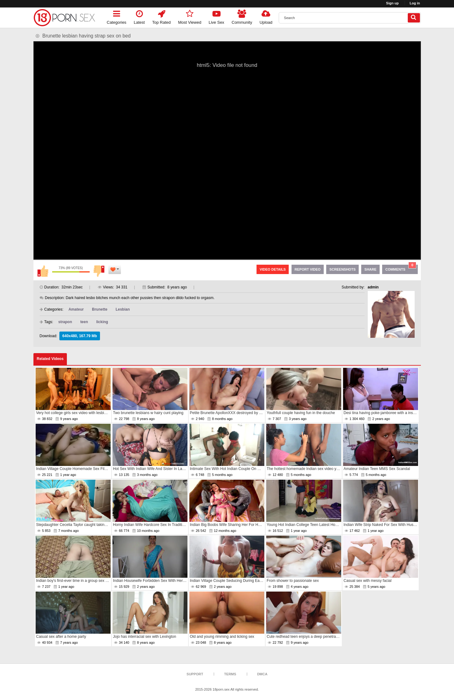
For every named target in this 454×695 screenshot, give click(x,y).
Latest (139, 16)
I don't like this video (99, 271)
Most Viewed (189, 16)
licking (102, 322)
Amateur (76, 309)
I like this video (43, 271)
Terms (230, 674)
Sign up (392, 3)
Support (195, 674)
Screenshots (342, 269)
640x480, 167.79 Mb (79, 336)
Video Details (273, 269)
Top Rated (161, 16)
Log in (415, 3)
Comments (400, 268)
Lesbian (123, 309)
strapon (65, 322)
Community (242, 16)
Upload (266, 16)
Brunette (99, 309)
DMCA (262, 674)
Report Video (308, 269)
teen (84, 322)
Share (370, 269)
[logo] (64, 18)
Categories (117, 16)
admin (373, 287)
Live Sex (216, 16)
